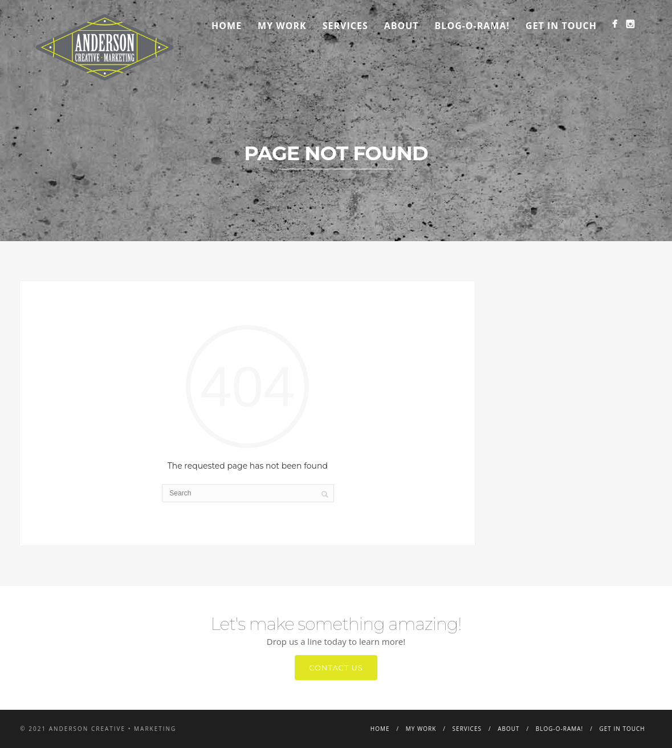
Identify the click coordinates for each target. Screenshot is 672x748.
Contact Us (336, 667)
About (401, 25)
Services (345, 25)
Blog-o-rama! (472, 25)
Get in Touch (561, 25)
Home (226, 25)
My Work (282, 25)
